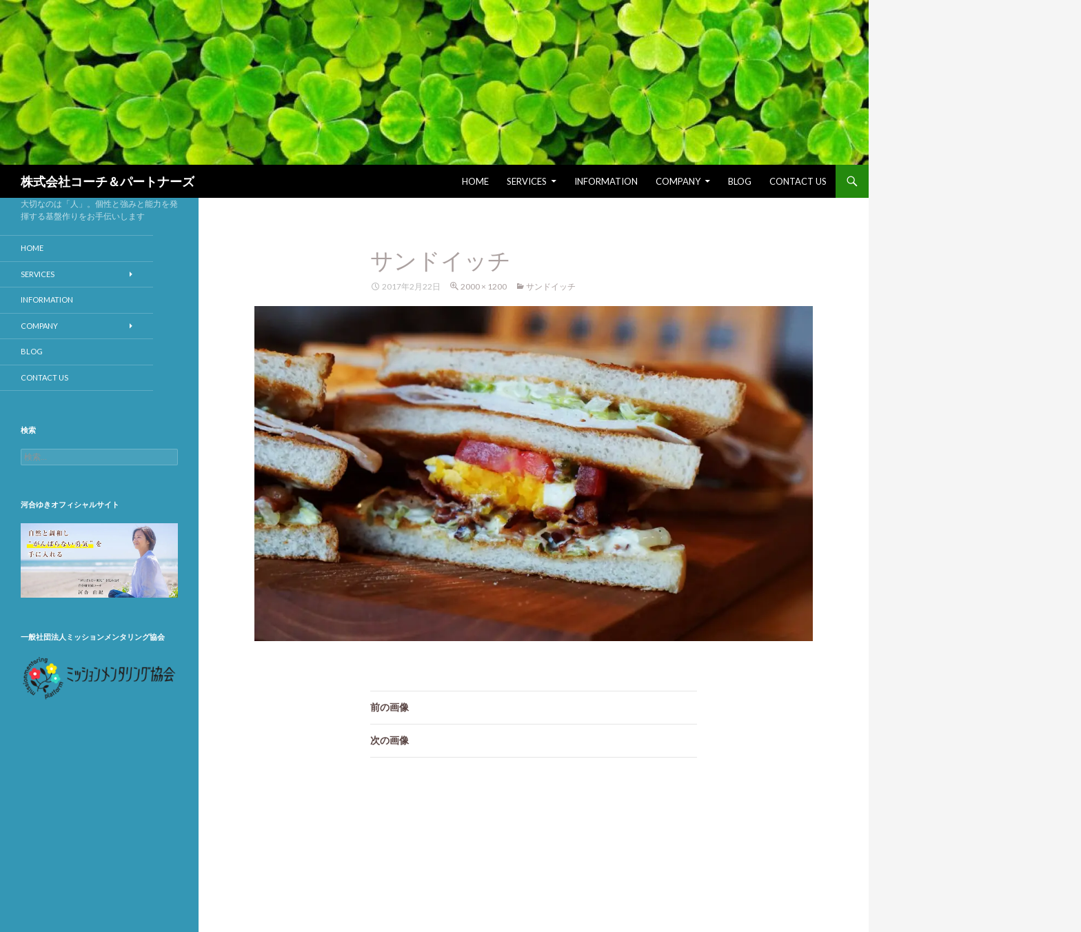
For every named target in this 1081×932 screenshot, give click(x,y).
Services (527, 181)
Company (678, 181)
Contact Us (798, 181)
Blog (739, 181)
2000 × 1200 (484, 286)
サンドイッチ (551, 286)
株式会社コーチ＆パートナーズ (107, 181)
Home (475, 181)
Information (606, 181)
